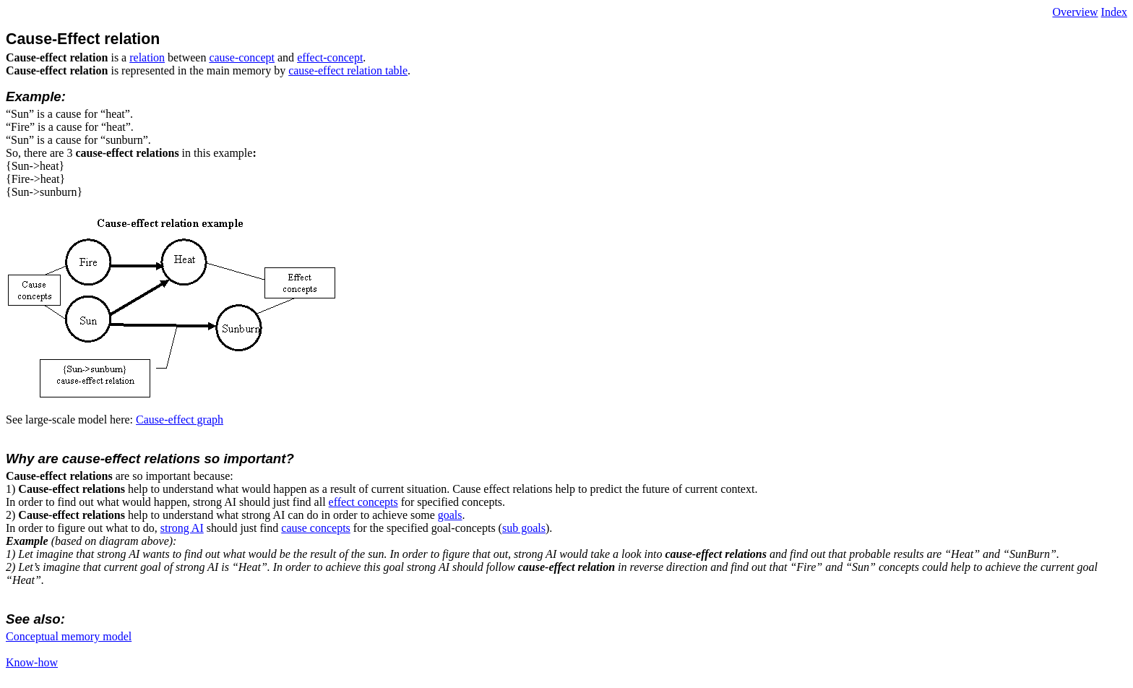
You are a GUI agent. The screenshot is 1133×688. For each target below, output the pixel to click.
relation (147, 57)
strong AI (182, 528)
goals (450, 515)
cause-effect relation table (348, 70)
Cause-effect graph (179, 419)
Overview (1075, 12)
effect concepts (363, 502)
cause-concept (242, 57)
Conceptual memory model (69, 636)
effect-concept (330, 57)
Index (1114, 12)
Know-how (32, 662)
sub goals (524, 528)
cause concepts (315, 528)
